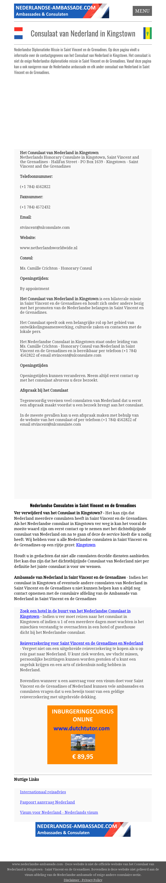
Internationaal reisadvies (43, 792)
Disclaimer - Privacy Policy (83, 880)
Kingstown (85, 545)
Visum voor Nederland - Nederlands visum (59, 812)
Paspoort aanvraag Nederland (47, 802)
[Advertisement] (83, 110)
